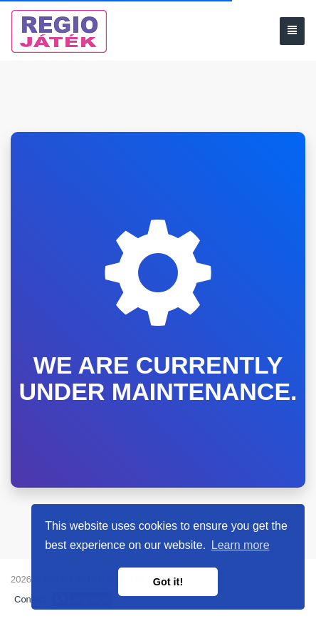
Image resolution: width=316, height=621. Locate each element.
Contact (30, 599)
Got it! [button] (168, 581)
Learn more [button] (240, 545)
